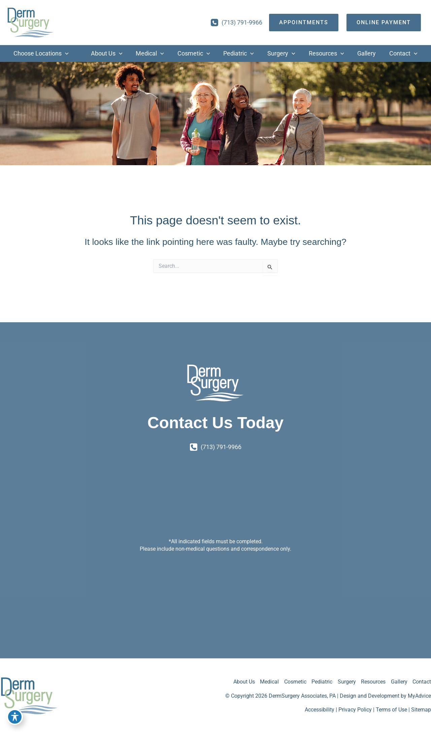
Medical (268, 682)
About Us (243, 682)
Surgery (346, 682)
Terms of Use (391, 710)
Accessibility (319, 710)
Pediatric (321, 682)
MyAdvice (419, 696)
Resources (373, 682)
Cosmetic (294, 682)
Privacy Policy (355, 710)
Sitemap (421, 710)
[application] (58, 53)
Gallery (399, 682)
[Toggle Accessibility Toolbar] (15, 718)
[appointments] (303, 22)
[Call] (236, 22)
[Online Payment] (383, 22)
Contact (421, 682)
